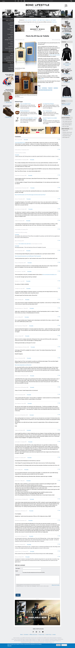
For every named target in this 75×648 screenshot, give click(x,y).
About (21, 634)
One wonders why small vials (25, 243)
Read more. (54, 22)
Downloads (11, 46)
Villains (11, 36)
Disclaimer (26, 634)
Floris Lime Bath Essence (25, 103)
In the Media (10, 67)
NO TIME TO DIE (9, 57)
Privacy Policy (41, 634)
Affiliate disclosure (33, 634)
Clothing (11, 22)
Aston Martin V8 (66, 137)
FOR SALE (11, 50)
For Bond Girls (10, 34)
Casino (11, 32)
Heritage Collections (9, 39)
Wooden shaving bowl (24, 110)
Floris (43, 78)
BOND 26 (48, 20)
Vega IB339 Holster (67, 135)
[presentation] (24, 590)
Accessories (10, 23)
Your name (18, 568)
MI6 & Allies (10, 37)
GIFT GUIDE (53, 20)
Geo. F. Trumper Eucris (47, 110)
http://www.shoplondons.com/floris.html (23, 365)
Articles (11, 55)
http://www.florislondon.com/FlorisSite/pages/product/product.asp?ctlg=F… (30, 194)
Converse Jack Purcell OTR (68, 132)
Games (11, 44)
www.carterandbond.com (20, 142)
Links (12, 71)
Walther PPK (65, 130)
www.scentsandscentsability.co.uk (49, 274)
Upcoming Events (9, 60)
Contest (11, 64)
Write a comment (55, 39)
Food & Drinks (10, 29)
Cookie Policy (48, 634)
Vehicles (11, 27)
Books (12, 41)
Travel (12, 30)
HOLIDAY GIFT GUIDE (8, 58)
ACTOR (29, 20)
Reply (59, 139)
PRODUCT (34, 20)
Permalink (26, 139)
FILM (26, 20)
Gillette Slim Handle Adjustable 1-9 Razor (28, 118)
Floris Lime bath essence (54, 54)
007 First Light (66, 126)
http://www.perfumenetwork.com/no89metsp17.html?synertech (28, 256)
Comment (17, 574)
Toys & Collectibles (9, 48)
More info (9, 645)
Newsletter (11, 69)
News (12, 53)
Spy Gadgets (10, 43)
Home (3, 1)
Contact (11, 65)
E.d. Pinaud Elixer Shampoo (48, 103)
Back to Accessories (19, 39)
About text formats (55, 585)
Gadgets (11, 25)
